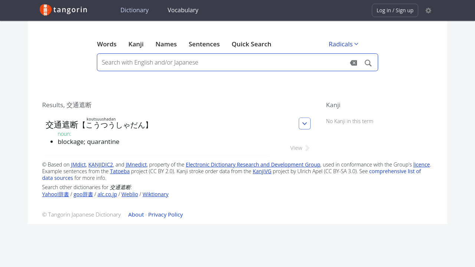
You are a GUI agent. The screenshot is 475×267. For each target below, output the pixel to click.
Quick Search (251, 44)
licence (421, 164)
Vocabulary (183, 10)
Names (166, 44)
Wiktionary (155, 194)
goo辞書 (83, 194)
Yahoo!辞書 (55, 194)
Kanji (136, 44)
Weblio (129, 194)
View (300, 147)
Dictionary (135, 10)
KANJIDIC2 (100, 164)
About (136, 214)
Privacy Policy (165, 214)
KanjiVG (262, 171)
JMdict (78, 164)
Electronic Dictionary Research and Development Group (253, 164)
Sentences (204, 44)
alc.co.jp (107, 194)
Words (107, 44)
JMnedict (136, 164)
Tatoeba (120, 171)
